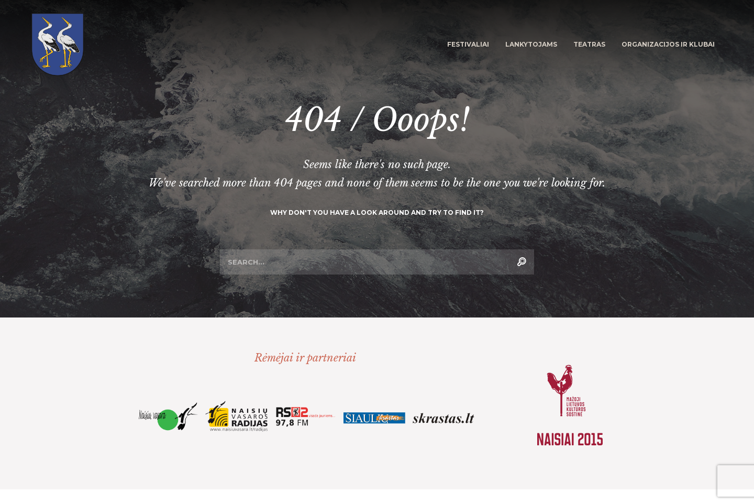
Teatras (589, 44)
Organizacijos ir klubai (668, 44)
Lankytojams (531, 44)
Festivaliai (468, 44)
